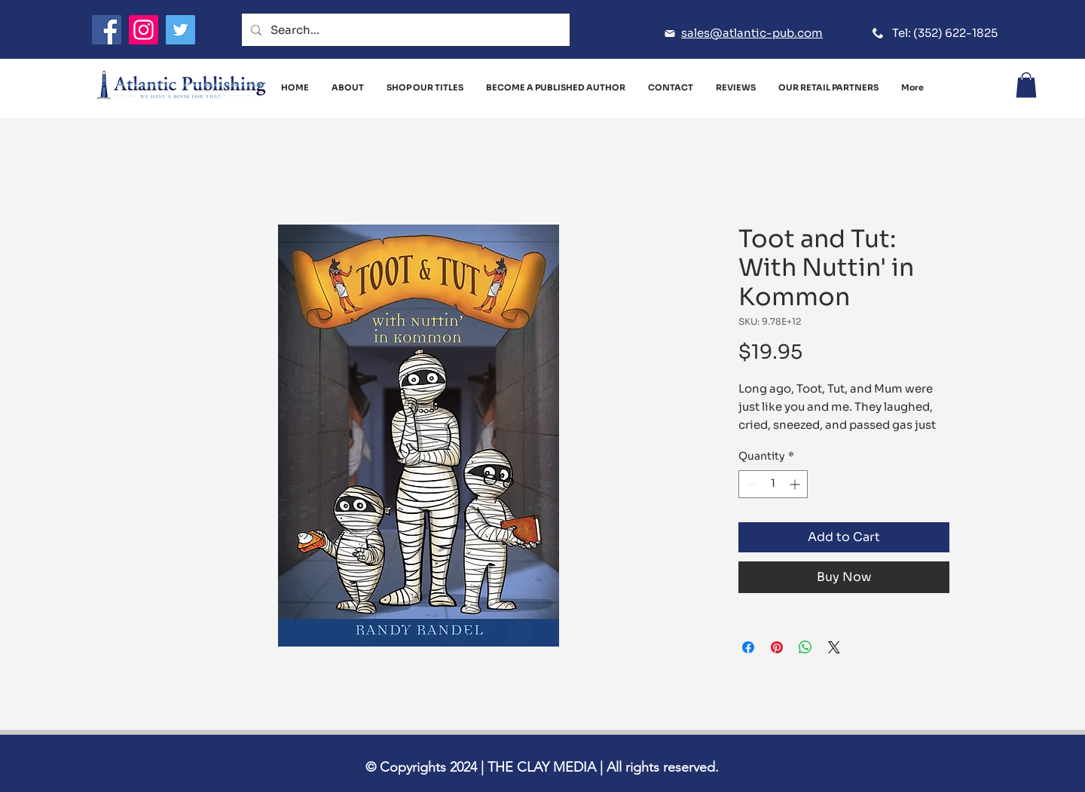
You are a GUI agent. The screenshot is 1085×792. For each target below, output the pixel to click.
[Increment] (796, 484)
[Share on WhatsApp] (805, 647)
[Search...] (404, 30)
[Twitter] (180, 29)
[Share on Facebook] (748, 647)
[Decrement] (750, 484)
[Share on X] (834, 647)
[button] (1026, 84)
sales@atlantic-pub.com (752, 33)
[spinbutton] (773, 484)
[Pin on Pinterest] (777, 647)
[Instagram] (143, 29)
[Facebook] (106, 29)
